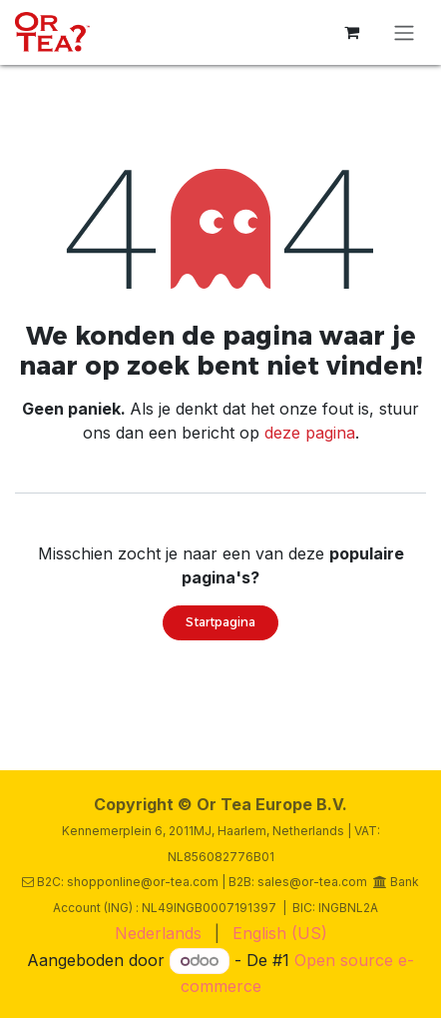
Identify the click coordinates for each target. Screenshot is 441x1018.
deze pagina (309, 433)
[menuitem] (158, 933)
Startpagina (220, 621)
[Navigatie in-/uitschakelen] (404, 32)
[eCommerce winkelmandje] (351, 32)
